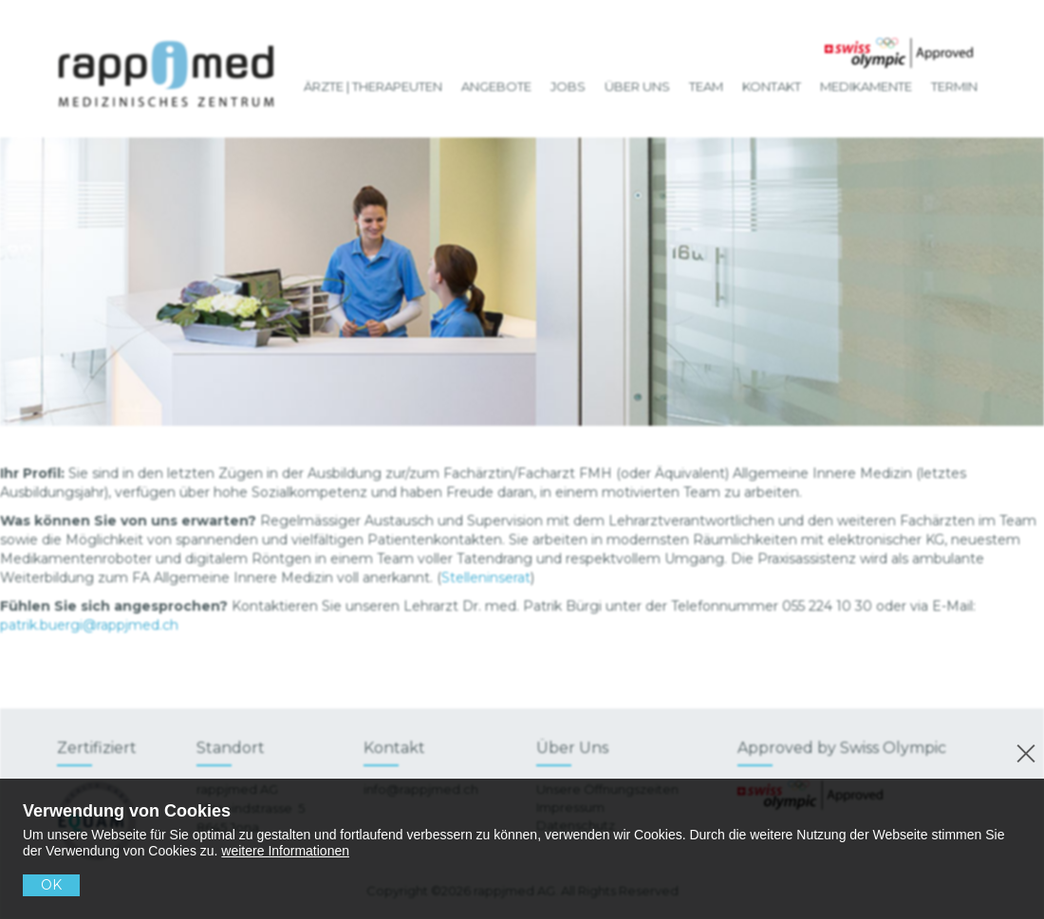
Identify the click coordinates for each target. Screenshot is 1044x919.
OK (51, 884)
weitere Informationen (285, 850)
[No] (1023, 751)
